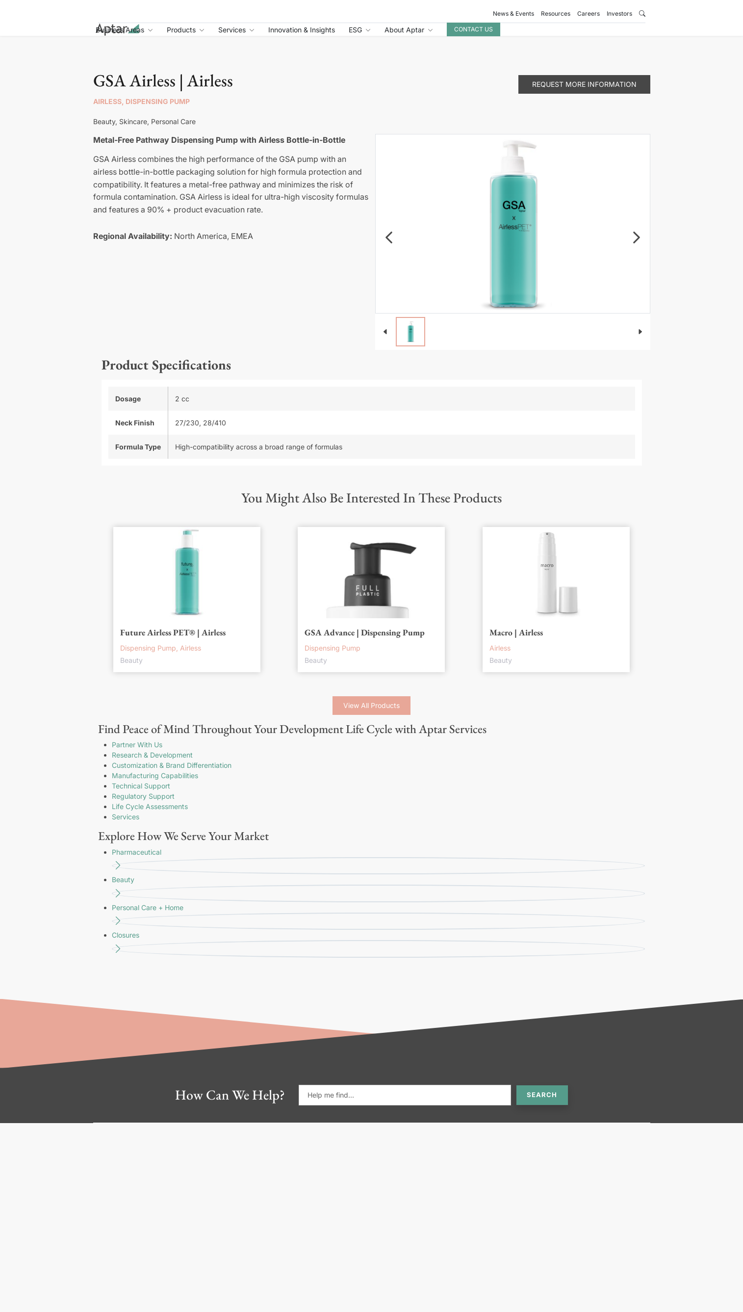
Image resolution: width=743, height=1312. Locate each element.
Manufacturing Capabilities (155, 786)
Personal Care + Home (378, 927)
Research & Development (152, 765)
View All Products (371, 716)
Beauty (378, 899)
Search (542, 1105)
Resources (555, 13)
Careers (588, 13)
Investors (619, 13)
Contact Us (569, 35)
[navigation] (389, 248)
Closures (378, 955)
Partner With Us (137, 755)
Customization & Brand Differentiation (171, 776)
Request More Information (584, 95)
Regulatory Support (143, 807)
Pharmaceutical (378, 872)
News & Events (513, 13)
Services (125, 827)
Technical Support (141, 796)
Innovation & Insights (397, 35)
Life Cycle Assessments (150, 817)
